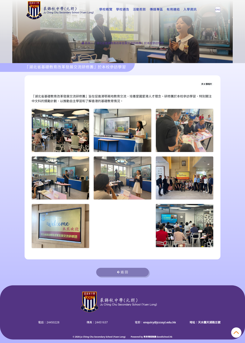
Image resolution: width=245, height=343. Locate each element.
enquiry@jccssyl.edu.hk (159, 322)
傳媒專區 (156, 9)
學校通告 (122, 9)
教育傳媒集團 (150, 336)
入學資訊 (190, 9)
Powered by (137, 336)
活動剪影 (139, 9)
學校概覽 (105, 9)
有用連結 (173, 9)
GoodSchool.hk (164, 336)
